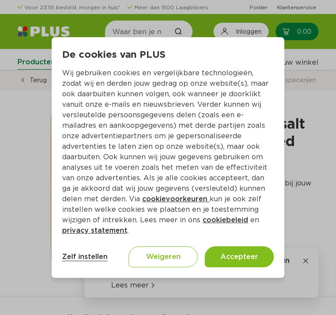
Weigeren (163, 256)
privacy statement (94, 230)
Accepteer (239, 256)
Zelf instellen (85, 256)
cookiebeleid (225, 220)
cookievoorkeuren (176, 199)
